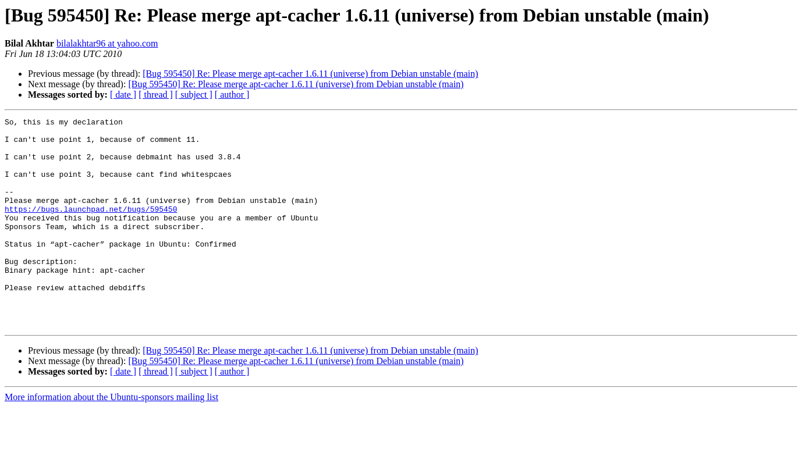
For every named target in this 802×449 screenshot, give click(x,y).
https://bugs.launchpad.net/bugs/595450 (91, 228)
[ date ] (123, 94)
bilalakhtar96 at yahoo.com (107, 43)
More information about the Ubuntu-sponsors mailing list (111, 439)
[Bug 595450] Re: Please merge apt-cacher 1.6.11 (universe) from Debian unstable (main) (310, 74)
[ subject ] (193, 94)
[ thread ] (156, 94)
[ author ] (232, 94)
